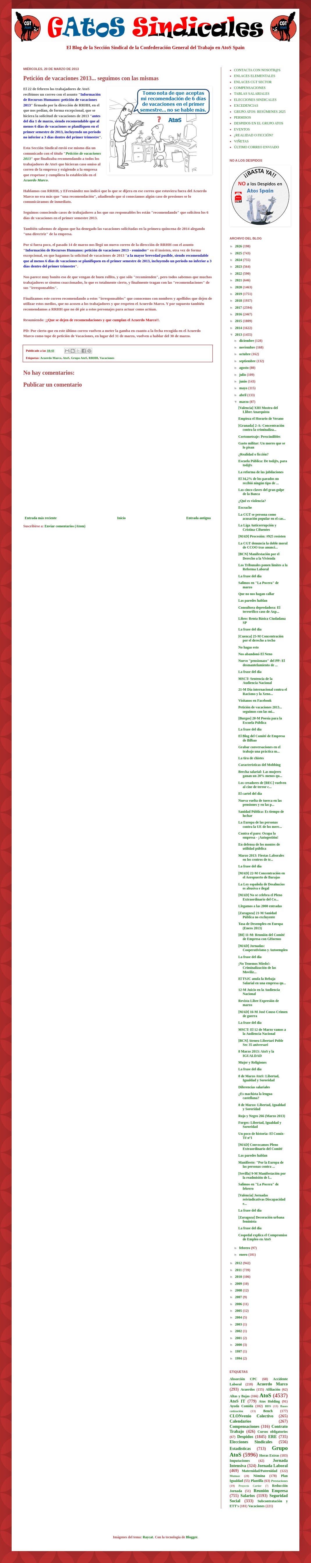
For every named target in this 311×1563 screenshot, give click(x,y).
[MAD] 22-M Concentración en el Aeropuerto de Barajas (261, 875)
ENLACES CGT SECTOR (253, 82)
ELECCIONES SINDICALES (255, 100)
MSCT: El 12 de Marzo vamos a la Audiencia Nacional (262, 1032)
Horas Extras (269, 1455)
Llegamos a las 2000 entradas (260, 906)
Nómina (259, 1476)
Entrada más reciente (41, 518)
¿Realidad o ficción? (253, 454)
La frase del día (250, 576)
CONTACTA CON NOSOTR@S (257, 70)
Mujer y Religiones (252, 1062)
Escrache (245, 507)
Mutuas (235, 1476)
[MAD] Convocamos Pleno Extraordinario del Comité (260, 1147)
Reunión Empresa (271, 1490)
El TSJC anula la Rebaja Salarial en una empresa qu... (262, 981)
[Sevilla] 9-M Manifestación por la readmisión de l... (262, 1175)
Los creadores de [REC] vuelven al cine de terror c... (262, 785)
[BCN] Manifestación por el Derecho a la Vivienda (258, 556)
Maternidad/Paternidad (259, 1471)
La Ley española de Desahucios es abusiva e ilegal (261, 886)
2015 (239, 321)
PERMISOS (242, 117)
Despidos (245, 1436)
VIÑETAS (241, 141)
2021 (239, 280)
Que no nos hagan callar (256, 594)
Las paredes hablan (252, 601)
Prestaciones (279, 1480)
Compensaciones (244, 1426)
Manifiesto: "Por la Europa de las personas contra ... (261, 1164)
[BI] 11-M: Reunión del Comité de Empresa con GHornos (261, 937)
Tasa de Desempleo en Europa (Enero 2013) (260, 926)
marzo (244, 402)
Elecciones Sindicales (251, 1441)
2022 (239, 273)
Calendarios (240, 1421)
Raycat (148, 1537)
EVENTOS (242, 129)
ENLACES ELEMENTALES (254, 76)
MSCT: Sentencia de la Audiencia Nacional (255, 681)
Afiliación (273, 1389)
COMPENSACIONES (250, 88)
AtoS (66, 358)
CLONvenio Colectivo (251, 1416)
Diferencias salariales (254, 1087)
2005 (239, 1311)
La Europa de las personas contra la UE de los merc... (260, 824)
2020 (239, 287)
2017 (239, 308)
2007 (239, 1297)
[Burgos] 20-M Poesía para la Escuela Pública (260, 720)
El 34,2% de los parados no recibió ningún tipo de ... (258, 481)
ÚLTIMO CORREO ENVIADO (256, 147)
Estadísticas (240, 1448)
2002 (239, 1331)
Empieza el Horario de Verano (260, 419)
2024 (239, 260)
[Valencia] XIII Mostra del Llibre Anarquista (258, 410)
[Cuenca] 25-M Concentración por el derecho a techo (260, 638)
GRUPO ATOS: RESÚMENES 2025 (259, 112)
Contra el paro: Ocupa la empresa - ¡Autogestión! (258, 835)
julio (243, 375)
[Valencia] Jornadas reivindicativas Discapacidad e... (261, 1199)
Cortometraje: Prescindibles (259, 437)
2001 (239, 1338)
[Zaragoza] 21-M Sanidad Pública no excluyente (257, 915)
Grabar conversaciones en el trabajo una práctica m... (259, 749)
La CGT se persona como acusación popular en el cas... (262, 516)
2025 (239, 253)
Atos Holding (269, 1401)
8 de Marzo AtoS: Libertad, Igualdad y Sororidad (258, 1078)
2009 (239, 1284)
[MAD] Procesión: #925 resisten (262, 536)
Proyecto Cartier (250, 1485)
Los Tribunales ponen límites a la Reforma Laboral (262, 567)
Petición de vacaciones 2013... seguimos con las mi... (260, 709)
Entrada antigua (198, 518)
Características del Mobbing (259, 765)
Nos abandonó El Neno (255, 654)
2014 (239, 328)
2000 (239, 1345)
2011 (239, 1270)
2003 (239, 1324)
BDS (268, 1406)
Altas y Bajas (240, 1396)
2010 (239, 1277)
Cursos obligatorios (273, 1432)
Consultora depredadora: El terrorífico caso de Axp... (259, 609)
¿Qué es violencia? (252, 501)
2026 (239, 246)
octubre (245, 354)
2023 (239, 267)
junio (243, 381)
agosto (244, 368)
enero (243, 1255)
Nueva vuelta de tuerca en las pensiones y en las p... (260, 803)
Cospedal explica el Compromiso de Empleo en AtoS (262, 1237)
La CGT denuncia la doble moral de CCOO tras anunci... (262, 545)
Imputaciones (240, 1461)
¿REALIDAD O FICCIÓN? (253, 135)
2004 (239, 1317)
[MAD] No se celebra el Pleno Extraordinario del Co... (260, 897)
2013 (239, 335)
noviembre (247, 347)
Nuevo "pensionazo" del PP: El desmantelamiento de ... (261, 663)
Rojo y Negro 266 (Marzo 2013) (261, 1116)
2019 (239, 294)
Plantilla (257, 1481)
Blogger (191, 1537)
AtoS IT (237, 1401)
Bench (268, 1411)
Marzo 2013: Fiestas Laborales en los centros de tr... (261, 857)
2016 (239, 314)
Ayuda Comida (241, 1406)
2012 (239, 1263)
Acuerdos (248, 1389)
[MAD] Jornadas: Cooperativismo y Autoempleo (263, 948)
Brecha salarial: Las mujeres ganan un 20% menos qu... (260, 774)
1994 (239, 1358)
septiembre (247, 361)
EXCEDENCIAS (246, 105)
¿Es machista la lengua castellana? (255, 1096)
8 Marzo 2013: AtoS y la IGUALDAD (256, 1053)
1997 (239, 1351)
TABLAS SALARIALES (251, 94)
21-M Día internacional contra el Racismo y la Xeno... (262, 691)
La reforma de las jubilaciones (260, 472)
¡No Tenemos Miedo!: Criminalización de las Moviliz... (257, 968)
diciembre (247, 341)
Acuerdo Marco (51, 358)
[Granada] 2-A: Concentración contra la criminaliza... (261, 428)
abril (243, 395)
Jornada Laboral (272, 1465)
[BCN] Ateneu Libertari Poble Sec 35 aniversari (260, 1043)
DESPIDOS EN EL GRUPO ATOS (258, 123)
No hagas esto (248, 647)
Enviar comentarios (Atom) (64, 526)
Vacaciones (107, 358)
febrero (245, 1248)
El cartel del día (250, 794)
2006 (239, 1304)
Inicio (121, 518)
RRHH (93, 358)
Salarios (247, 1495)
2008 (239, 1290)
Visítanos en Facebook (254, 701)
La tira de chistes (251, 758)
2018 (239, 301)
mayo (243, 388)
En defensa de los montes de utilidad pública (259, 846)
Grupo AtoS (79, 358)
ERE (272, 1436)
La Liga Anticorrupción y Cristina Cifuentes (257, 527)
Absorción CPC (243, 1379)
